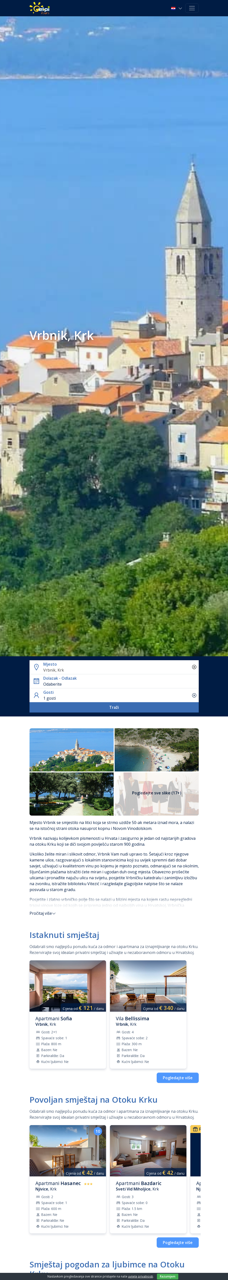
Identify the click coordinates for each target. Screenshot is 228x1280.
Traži (114, 707)
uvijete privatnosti (140, 1276)
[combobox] (120, 670)
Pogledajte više (178, 1077)
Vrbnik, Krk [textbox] (53, 670)
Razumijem (167, 1276)
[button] (177, 8)
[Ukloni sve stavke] (194, 667)
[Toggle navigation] (192, 8)
